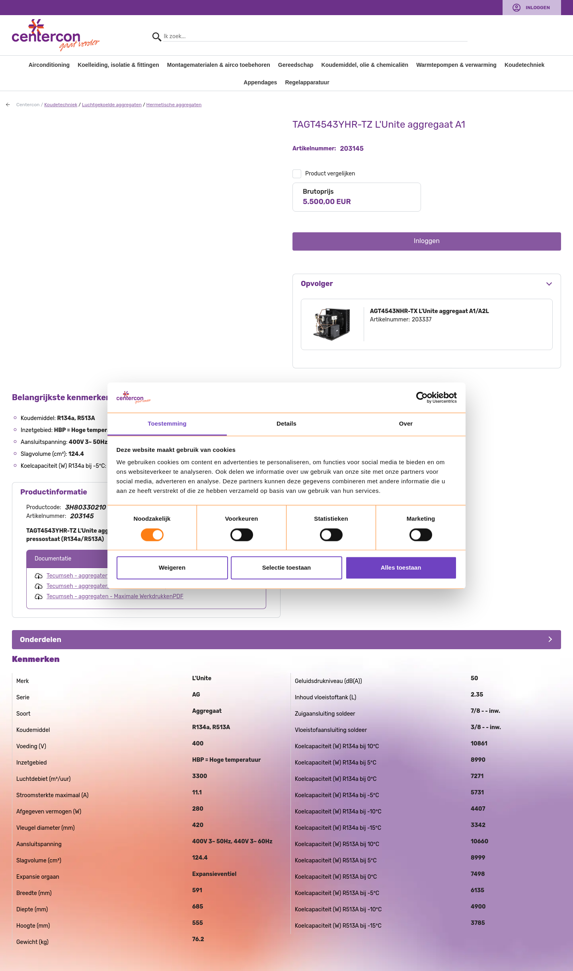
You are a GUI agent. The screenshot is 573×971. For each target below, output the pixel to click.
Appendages (260, 82)
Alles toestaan (401, 567)
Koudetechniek (524, 65)
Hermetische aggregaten (174, 104)
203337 (422, 319)
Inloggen (538, 7)
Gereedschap (296, 65)
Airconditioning (49, 65)
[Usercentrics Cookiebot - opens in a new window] (422, 397)
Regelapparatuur (307, 82)
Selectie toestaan (286, 567)
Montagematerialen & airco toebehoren (218, 65)
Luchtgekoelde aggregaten (112, 104)
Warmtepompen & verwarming (456, 65)
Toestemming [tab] (167, 423)
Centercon (28, 104)
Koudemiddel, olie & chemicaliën (365, 65)
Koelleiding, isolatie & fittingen (118, 65)
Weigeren (172, 567)
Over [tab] (406, 423)
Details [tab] (286, 423)
